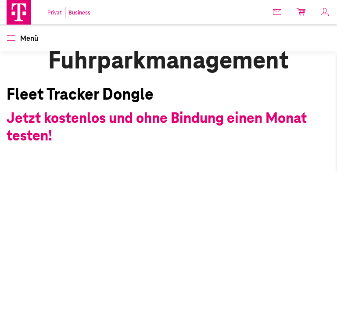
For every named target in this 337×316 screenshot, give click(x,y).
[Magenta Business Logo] (19, 12)
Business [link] (79, 12)
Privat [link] (54, 12)
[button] (19, 12)
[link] (277, 12)
